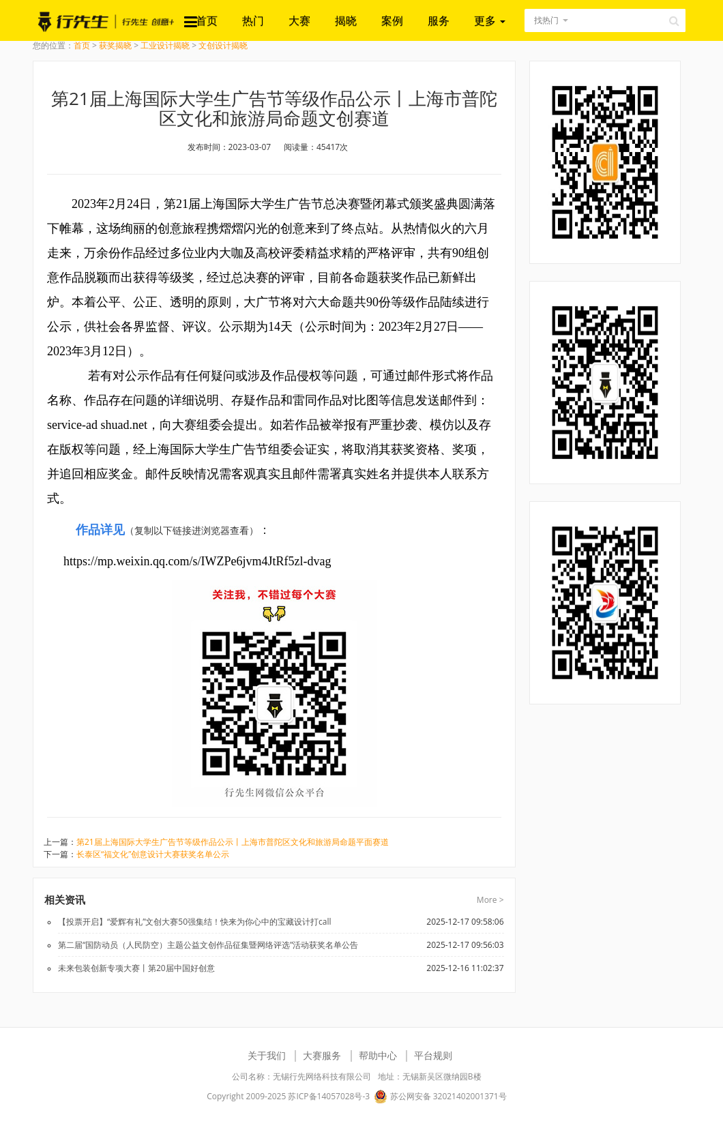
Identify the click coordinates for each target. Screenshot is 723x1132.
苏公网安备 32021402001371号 (440, 1096)
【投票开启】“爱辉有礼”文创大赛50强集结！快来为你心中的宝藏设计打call (194, 921)
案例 (392, 20)
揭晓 (346, 20)
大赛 (299, 20)
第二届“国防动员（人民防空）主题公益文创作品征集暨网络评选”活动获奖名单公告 (208, 945)
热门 (253, 20)
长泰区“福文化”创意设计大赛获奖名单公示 (152, 854)
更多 (489, 20)
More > (490, 900)
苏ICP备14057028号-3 (329, 1096)
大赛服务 (322, 1055)
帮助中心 (378, 1055)
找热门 (546, 20)
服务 (438, 20)
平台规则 (433, 1055)
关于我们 (267, 1055)
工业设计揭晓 (165, 45)
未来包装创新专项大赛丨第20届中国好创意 (136, 968)
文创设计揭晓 (223, 45)
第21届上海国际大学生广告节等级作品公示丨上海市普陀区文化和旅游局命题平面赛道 (232, 842)
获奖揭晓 (115, 45)
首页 (207, 20)
